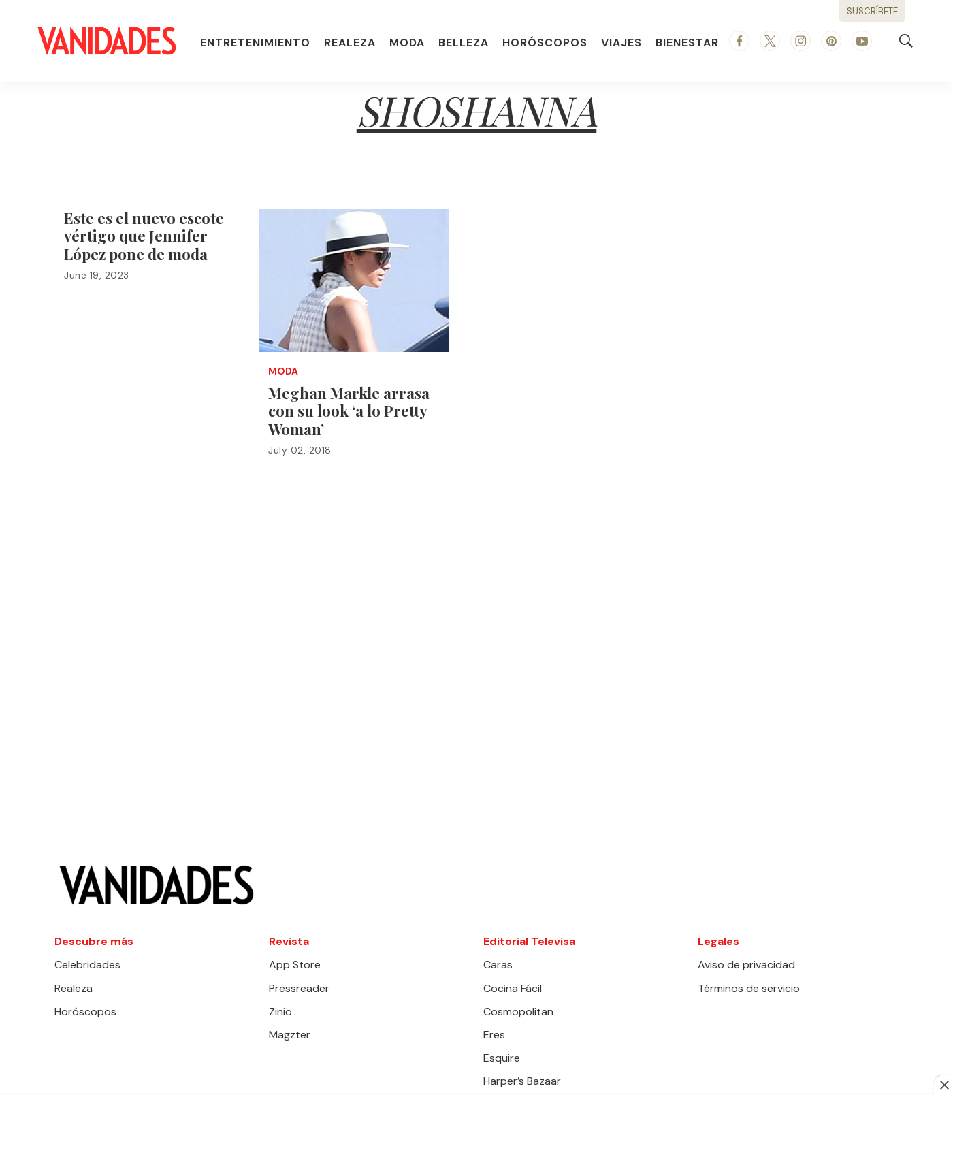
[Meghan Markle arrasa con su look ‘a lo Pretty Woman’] (354, 280)
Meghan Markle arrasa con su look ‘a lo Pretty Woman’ (349, 411)
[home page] (107, 41)
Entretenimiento (255, 42)
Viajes (621, 42)
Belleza (463, 42)
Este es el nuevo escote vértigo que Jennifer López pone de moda (144, 236)
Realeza (350, 42)
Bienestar (687, 42)
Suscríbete (872, 11)
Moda (407, 42)
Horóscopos (544, 42)
